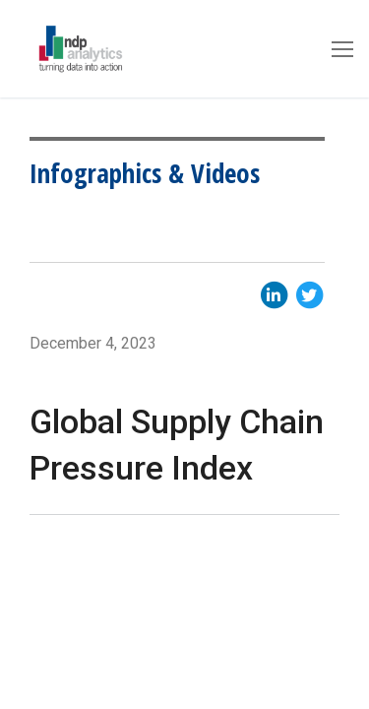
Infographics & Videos (145, 173)
